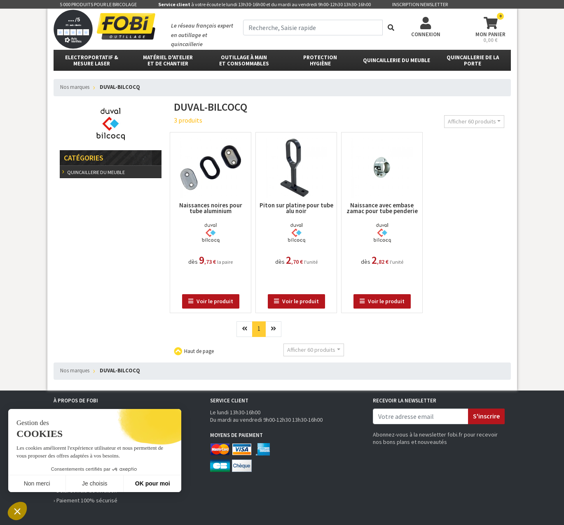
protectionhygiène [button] (320, 60)
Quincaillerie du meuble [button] (396, 60)
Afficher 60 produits (472, 121)
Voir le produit (210, 301)
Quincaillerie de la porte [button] (473, 60)
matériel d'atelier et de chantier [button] (168, 60)
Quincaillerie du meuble (95, 172)
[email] (420, 416)
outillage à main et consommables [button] (244, 60)
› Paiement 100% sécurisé (85, 500)
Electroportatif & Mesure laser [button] (91, 60)
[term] (313, 27)
